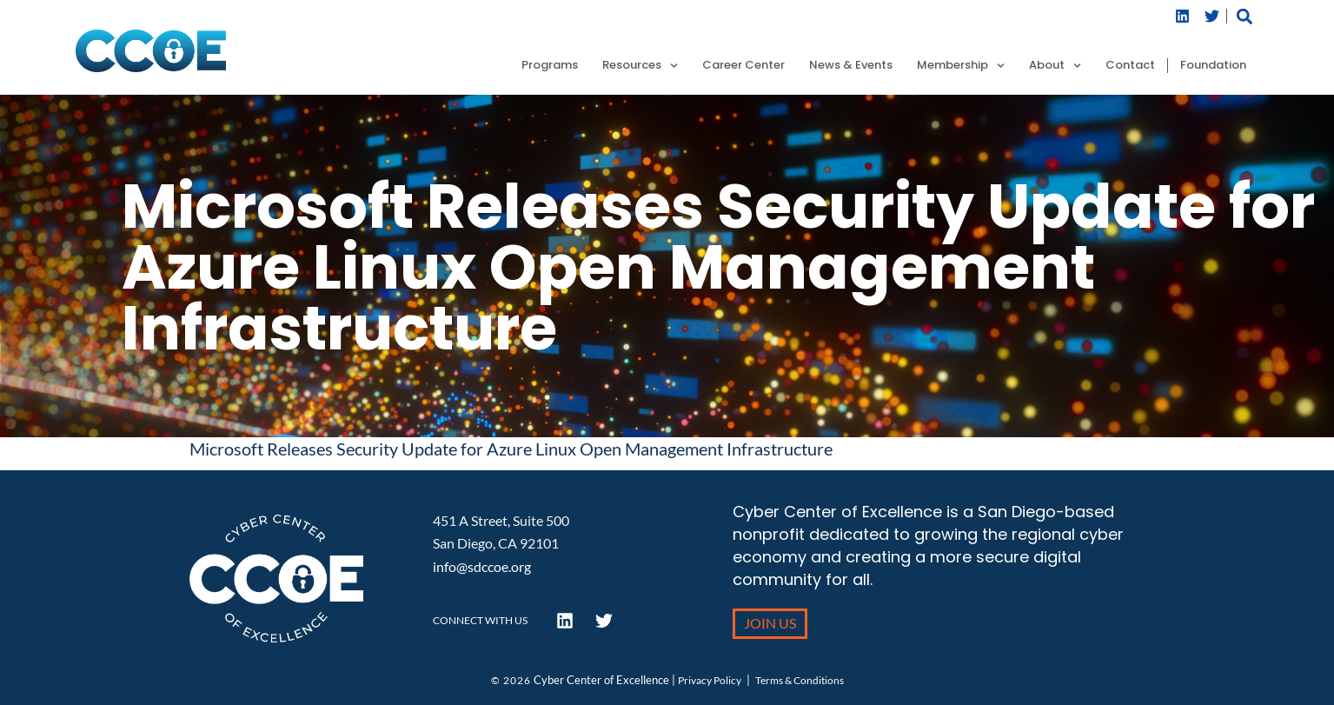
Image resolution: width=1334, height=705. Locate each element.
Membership (961, 65)
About (1055, 65)
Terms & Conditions (799, 680)
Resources (640, 65)
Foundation (1213, 65)
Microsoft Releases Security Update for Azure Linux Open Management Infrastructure (511, 448)
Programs (549, 65)
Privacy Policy (709, 680)
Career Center (743, 65)
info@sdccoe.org (482, 566)
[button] (1244, 16)
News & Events (851, 65)
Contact (1130, 65)
